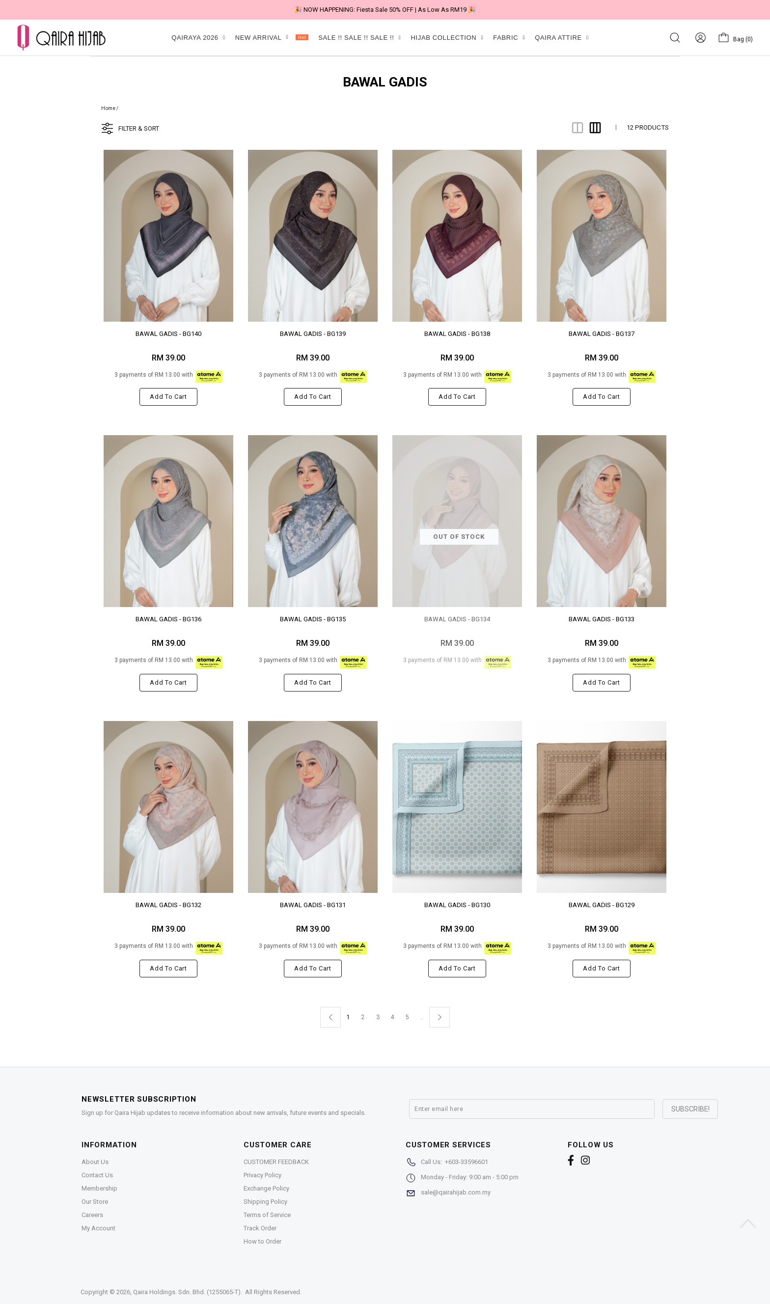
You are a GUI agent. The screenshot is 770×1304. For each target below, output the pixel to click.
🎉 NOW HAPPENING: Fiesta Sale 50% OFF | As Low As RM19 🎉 (385, 9)
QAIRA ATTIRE (562, 37)
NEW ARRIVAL (271, 37)
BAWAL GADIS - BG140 (168, 333)
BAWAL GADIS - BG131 (313, 905)
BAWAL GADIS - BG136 (168, 619)
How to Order (262, 1241)
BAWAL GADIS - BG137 (601, 333)
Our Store (95, 1201)
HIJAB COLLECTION (447, 37)
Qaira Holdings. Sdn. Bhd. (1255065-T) (187, 1292)
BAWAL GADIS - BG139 (313, 333)
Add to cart (168, 396)
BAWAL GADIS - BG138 (457, 333)
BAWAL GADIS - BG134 (457, 619)
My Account (98, 1228)
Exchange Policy (266, 1188)
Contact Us (97, 1175)
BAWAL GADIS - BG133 (601, 619)
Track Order (260, 1228)
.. (421, 1015)
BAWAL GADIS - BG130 (457, 905)
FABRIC (509, 37)
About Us (95, 1161)
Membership (99, 1188)
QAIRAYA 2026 (198, 37)
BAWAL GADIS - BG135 (313, 619)
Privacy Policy (262, 1175)
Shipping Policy (265, 1201)
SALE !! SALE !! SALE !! (359, 37)
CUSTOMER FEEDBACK (276, 1161)
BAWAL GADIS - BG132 (168, 905)
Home (108, 108)
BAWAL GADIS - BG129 (601, 905)
